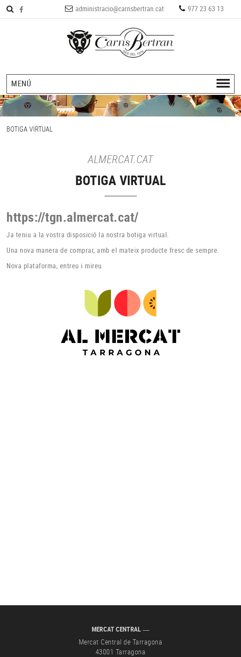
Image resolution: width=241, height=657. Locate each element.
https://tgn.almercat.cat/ (72, 217)
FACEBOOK (22, 9)
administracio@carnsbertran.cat (119, 8)
